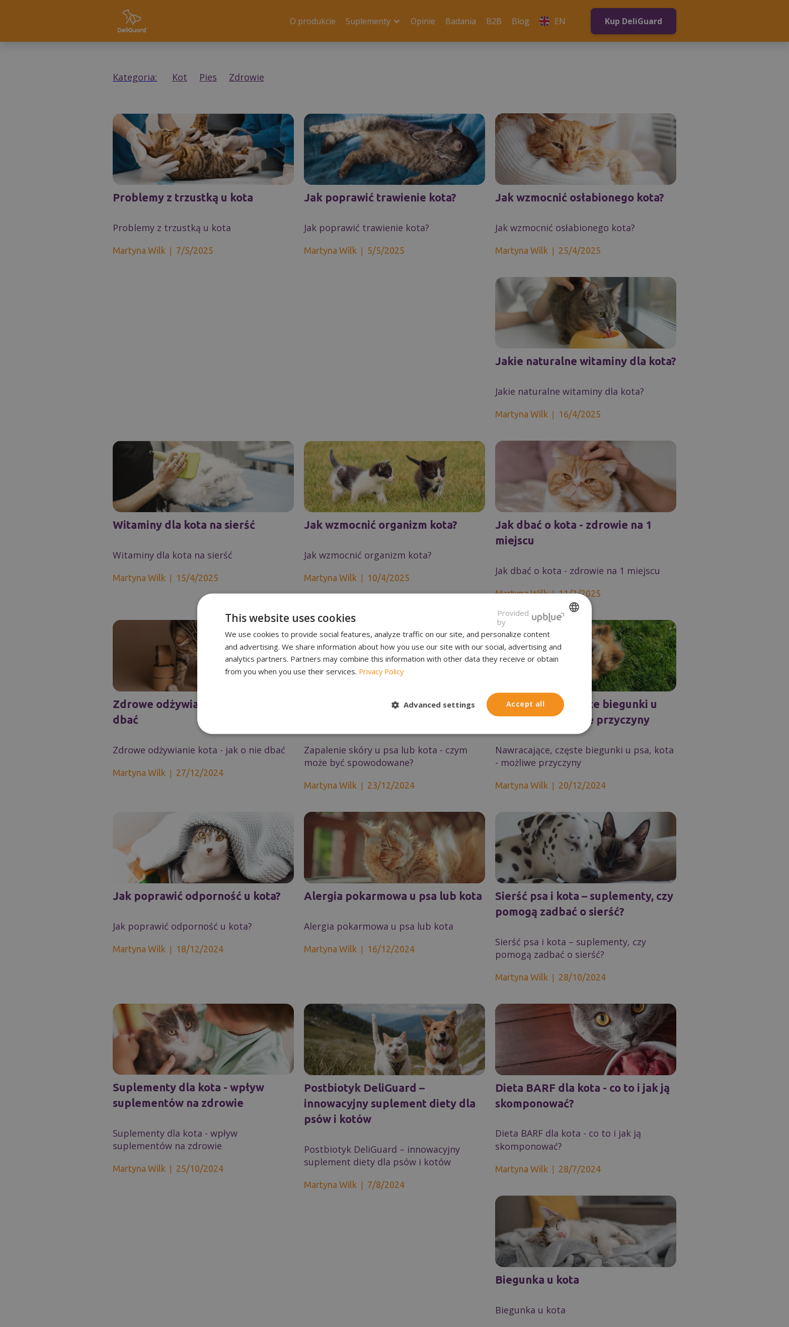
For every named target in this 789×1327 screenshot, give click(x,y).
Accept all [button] (525, 704)
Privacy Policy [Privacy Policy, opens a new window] (382, 672)
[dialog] (394, 663)
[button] (437, 705)
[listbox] (574, 607)
